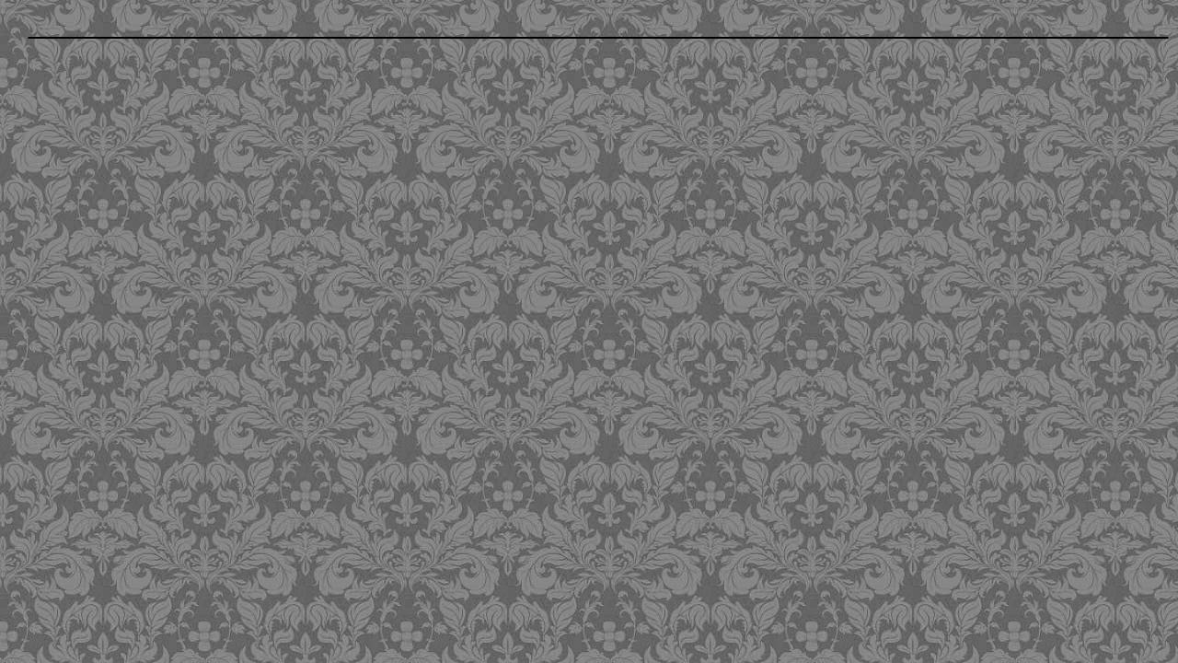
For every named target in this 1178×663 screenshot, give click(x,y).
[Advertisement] (479, 178)
